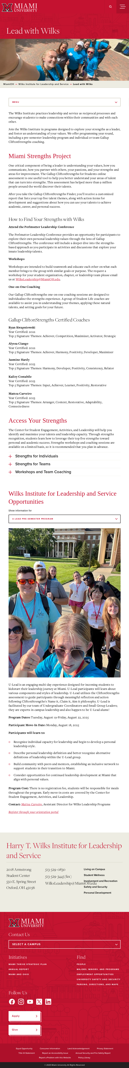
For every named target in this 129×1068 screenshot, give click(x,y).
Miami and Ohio (19, 974)
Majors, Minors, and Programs (98, 969)
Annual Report (19, 969)
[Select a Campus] (65, 944)
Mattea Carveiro (31, 804)
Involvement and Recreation (100, 881)
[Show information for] (65, 519)
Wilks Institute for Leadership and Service (43, 84)
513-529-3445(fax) (58, 876)
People (81, 964)
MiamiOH (8, 84)
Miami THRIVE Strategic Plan (28, 964)
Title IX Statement (26, 1053)
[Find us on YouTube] (30, 1001)
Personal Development (97, 892)
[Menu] (122, 6)
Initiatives (18, 957)
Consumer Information (50, 1048)
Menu (15, 102)
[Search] (110, 6)
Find (81, 957)
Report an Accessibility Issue (55, 1053)
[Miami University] (19, 7)
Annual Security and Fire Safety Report (93, 1053)
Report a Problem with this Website (55, 1057)
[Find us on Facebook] (12, 1001)
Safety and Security (95, 887)
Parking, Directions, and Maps (97, 984)
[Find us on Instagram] (21, 1001)
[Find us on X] (39, 1001)
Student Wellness (94, 875)
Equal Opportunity (24, 1048)
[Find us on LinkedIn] (48, 1001)
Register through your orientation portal (34, 812)
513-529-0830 (55, 869)
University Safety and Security (99, 979)
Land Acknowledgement (79, 1048)
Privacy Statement (105, 1048)
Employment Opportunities (95, 974)
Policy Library (84, 1057)
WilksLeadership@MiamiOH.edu (38, 279)
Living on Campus (94, 869)
